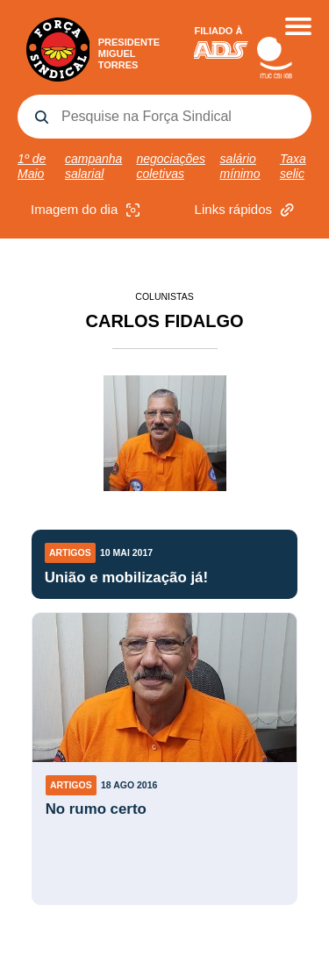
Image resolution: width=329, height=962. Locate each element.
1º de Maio (32, 166)
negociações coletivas (170, 166)
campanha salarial (93, 166)
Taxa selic (293, 166)
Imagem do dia (87, 210)
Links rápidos (246, 210)
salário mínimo (240, 166)
